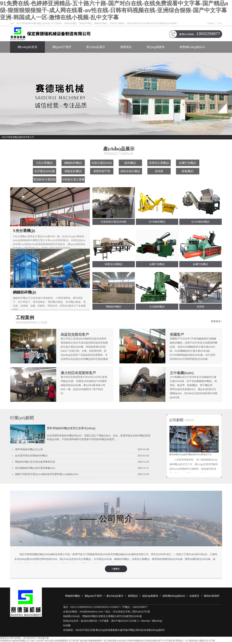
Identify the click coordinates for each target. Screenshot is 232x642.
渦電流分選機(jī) (159, 162)
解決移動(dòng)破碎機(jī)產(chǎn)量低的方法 (190, 454)
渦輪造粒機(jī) (73, 171)
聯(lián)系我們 (211, 595)
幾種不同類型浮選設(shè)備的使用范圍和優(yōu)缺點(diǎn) (47, 474)
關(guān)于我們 (61, 46)
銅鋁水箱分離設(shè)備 (130, 172)
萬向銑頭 (141, 630)
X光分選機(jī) (44, 162)
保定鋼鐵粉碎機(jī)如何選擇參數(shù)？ (35, 468)
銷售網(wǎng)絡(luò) (192, 46)
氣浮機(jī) (130, 630)
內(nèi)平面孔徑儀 (85, 630)
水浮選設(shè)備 (44, 171)
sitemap (145, 620)
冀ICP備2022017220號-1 (125, 620)
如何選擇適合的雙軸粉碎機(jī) (31, 455)
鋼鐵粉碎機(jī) (73, 162)
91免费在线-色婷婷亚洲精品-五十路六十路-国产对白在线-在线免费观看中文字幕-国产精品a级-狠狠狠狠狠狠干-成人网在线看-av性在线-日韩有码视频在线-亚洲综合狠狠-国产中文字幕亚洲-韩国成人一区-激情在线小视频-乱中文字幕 (114, 10)
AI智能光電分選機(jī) (73, 180)
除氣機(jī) (187, 171)
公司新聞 (181, 420)
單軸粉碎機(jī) (72, 595)
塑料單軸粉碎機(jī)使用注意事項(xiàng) (71, 428)
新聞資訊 (126, 46)
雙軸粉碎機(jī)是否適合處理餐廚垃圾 (35, 461)
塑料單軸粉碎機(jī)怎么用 (29, 449)
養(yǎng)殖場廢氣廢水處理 (110, 630)
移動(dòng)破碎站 (156, 630)
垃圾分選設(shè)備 (101, 163)
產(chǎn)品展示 (95, 46)
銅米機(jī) (130, 162)
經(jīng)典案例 (156, 46)
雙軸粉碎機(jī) (90, 616)
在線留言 (194, 595)
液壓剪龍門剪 (101, 171)
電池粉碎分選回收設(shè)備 (44, 180)
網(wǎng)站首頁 (27, 46)
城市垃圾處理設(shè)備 (129, 616)
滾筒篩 (159, 171)
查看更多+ (216, 321)
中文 (220, 23)
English (210, 23)
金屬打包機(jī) (187, 162)
